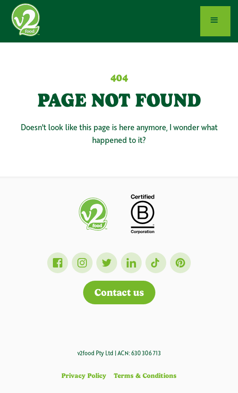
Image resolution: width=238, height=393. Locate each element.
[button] (215, 21)
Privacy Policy (83, 375)
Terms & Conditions (145, 375)
